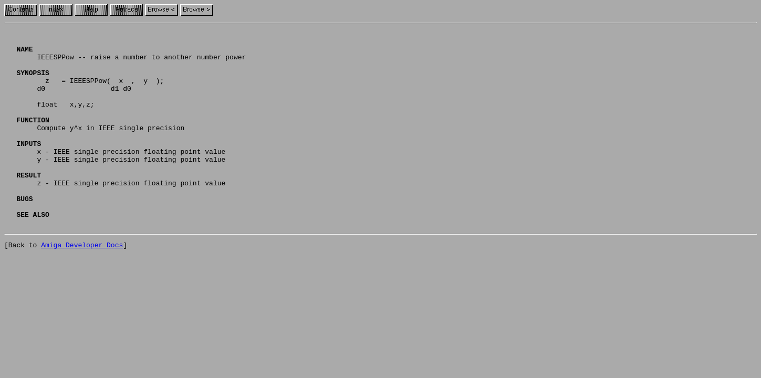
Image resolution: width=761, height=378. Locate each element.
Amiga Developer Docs (82, 285)
